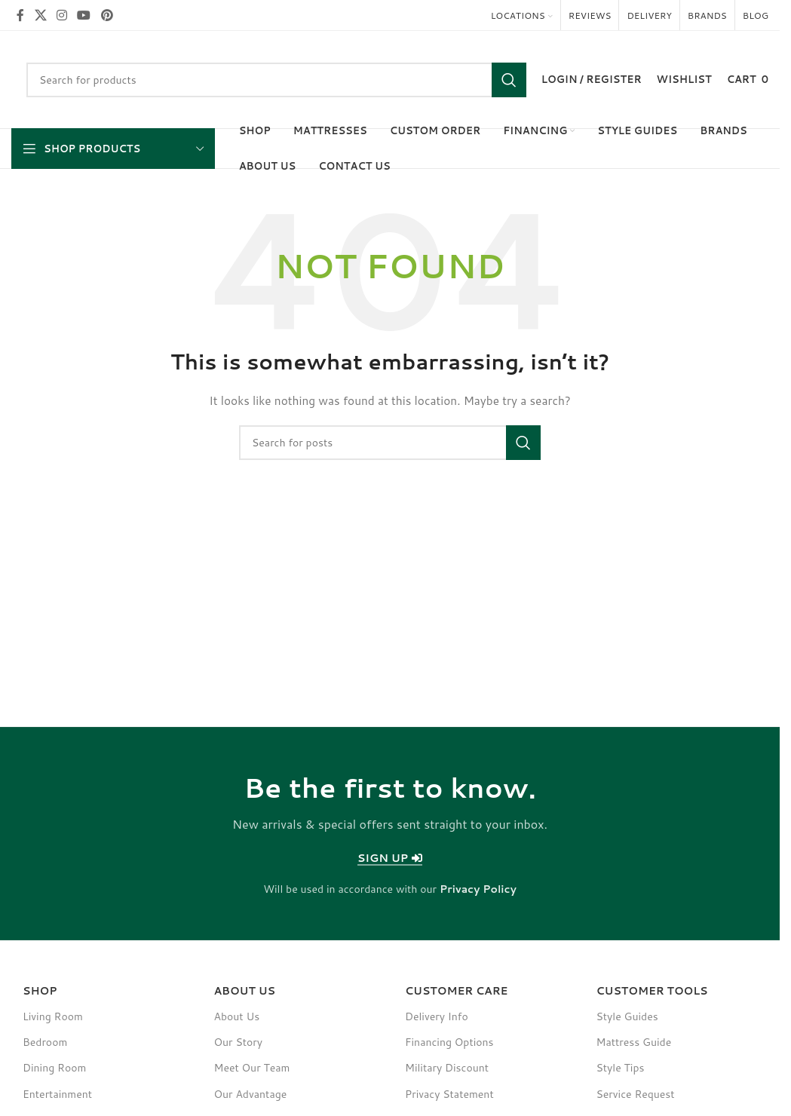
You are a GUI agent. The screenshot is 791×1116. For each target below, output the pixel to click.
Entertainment (57, 1094)
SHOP (40, 990)
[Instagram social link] (61, 15)
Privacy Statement (449, 1094)
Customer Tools (652, 990)
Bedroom (45, 1042)
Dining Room (54, 1068)
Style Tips (620, 1068)
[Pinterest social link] (107, 15)
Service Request (635, 1094)
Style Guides (627, 1017)
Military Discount (447, 1068)
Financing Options (449, 1042)
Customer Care (456, 990)
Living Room (53, 1017)
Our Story (238, 1042)
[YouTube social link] (84, 15)
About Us (244, 990)
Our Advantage (250, 1094)
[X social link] (40, 15)
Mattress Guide (634, 1042)
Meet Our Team (252, 1068)
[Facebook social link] (20, 15)
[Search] (276, 80)
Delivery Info (436, 1017)
